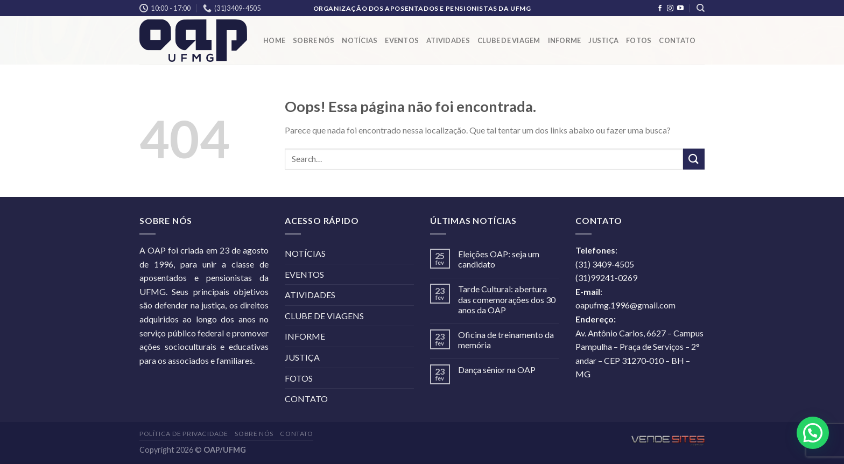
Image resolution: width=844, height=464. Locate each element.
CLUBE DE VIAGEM (508, 40)
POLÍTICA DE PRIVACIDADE (183, 434)
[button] (813, 433)
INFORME (564, 40)
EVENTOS (402, 40)
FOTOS (638, 40)
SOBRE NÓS (313, 40)
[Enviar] (694, 159)
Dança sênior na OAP (497, 369)
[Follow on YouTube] (680, 8)
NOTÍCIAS (359, 40)
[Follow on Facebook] (660, 8)
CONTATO (677, 40)
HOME (274, 40)
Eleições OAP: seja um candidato (498, 259)
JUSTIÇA (603, 40)
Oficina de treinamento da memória (506, 339)
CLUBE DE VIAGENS (324, 316)
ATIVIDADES (448, 40)
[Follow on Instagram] (670, 8)
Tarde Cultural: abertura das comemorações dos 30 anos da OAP (506, 299)
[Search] (701, 8)
